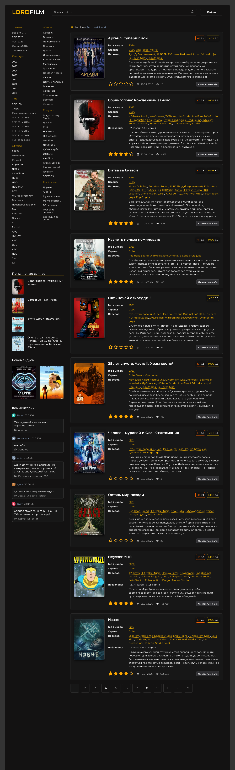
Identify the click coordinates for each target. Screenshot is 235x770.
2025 (14, 66)
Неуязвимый (118, 553)
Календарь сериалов (24, 113)
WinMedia (155, 255)
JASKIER (160, 54)
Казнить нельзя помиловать (133, 240)
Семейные (49, 90)
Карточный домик (26, 519)
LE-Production (136, 119)
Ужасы (47, 77)
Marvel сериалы (52, 200)
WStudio (141, 123)
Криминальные (52, 59)
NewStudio (49, 144)
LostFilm (48, 140)
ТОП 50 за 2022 (20, 131)
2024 (15, 70)
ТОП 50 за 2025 (20, 117)
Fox (14, 209)
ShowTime (18, 173)
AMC (14, 240)
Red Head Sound (189, 54)
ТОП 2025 (17, 41)
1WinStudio (210, 116)
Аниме (47, 191)
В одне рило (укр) (189, 255)
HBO (15, 182)
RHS (45, 127)
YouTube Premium (22, 195)
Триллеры (49, 68)
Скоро (15, 108)
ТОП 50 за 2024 (21, 122)
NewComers (155, 116)
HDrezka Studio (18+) (194, 190)
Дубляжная (153, 190)
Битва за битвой (122, 170)
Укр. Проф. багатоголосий (163, 635)
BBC (14, 244)
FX (13, 262)
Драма (47, 50)
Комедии (48, 32)
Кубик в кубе (170, 119)
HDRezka (48, 131)
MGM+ (15, 151)
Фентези (48, 104)
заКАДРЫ (145, 193)
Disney (16, 218)
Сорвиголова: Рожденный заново (138, 100)
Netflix (15, 169)
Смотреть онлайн (207, 84)
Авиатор (21, 430)
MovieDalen (134, 376)
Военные (48, 86)
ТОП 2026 (17, 37)
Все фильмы (19, 32)
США (130, 49)
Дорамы (47, 187)
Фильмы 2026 (20, 46)
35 (188, 684)
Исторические (51, 55)
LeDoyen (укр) (136, 57)
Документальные (53, 81)
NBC (14, 253)
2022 (14, 79)
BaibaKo (48, 153)
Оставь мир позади (125, 491)
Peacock (17, 160)
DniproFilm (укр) (209, 317)
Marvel (16, 227)
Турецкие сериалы (48, 211)
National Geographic (23, 204)
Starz (15, 258)
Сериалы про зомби (50, 218)
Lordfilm (80, 27)
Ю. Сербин (159, 193)
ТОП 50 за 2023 (20, 126)
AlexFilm (48, 158)
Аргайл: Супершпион (127, 38)
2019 (14, 93)
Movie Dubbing (136, 186)
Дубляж (47, 122)
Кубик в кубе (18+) (159, 123)
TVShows (172, 54)
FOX (14, 191)
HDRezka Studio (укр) (155, 639)
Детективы (49, 46)
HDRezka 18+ (50, 136)
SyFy (14, 231)
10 (167, 684)
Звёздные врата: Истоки (30, 496)
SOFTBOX (48, 176)
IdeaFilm (48, 171)
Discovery (17, 200)
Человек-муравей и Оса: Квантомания (142, 429)
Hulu (15, 177)
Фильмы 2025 (19, 50)
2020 (15, 88)
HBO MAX (17, 186)
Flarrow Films (169, 569)
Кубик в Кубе (50, 149)
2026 (14, 61)
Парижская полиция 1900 (31, 476)
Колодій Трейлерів (198, 376)
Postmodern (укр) (201, 193)
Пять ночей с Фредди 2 (128, 298)
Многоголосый (51, 167)
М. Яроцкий (171, 317)
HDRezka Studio (137, 116)
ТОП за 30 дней (21, 139)
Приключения (51, 41)
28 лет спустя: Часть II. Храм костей (139, 360)
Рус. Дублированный (140, 54)
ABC (14, 249)
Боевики (48, 37)
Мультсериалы (51, 196)
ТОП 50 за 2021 (20, 135)
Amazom (17, 213)
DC (13, 222)
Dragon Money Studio (51, 116)
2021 (14, 84)
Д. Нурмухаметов (178, 193)
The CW (16, 236)
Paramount (18, 155)
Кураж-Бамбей (52, 162)
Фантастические (52, 72)
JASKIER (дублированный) (185, 186)
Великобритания (145, 49)
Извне (112, 616)
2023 (14, 75)
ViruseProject (208, 54)
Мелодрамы (50, 64)
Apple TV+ (17, 164)
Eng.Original (153, 57)
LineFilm (132, 193)
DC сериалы (50, 205)
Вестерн (48, 99)
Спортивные (50, 95)
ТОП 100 (17, 104)
